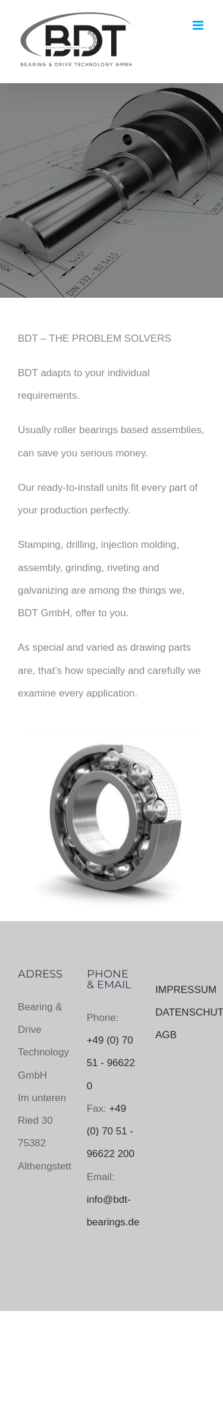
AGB (166, 1035)
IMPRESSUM (185, 989)
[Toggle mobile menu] (199, 25)
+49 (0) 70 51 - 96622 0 (111, 1063)
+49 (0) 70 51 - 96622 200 (110, 1131)
